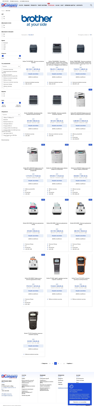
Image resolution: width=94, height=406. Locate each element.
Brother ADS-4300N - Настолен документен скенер (57, 222)
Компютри (60, 378)
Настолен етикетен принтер (10, 82)
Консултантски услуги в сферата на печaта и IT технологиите (28, 379)
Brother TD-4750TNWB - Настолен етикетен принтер (33, 61)
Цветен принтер (7, 86)
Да (3, 16)
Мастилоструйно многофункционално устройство (9, 75)
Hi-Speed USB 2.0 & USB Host (9, 128)
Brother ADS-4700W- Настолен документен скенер (33, 222)
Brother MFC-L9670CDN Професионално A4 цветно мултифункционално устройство (81, 112)
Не (3, 18)
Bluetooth (5, 43)
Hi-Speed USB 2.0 (7, 126)
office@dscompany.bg (14, 1)
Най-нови (31, 34)
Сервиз (23, 376)
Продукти (60, 376)
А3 (3, 94)
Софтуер (60, 382)
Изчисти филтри (5, 140)
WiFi (4, 49)
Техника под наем (26, 393)
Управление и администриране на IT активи (27, 390)
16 (91, 34)
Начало (3, 10)
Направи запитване (33, 73)
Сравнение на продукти (63, 386)
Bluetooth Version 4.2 (7, 121)
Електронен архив (44, 376)
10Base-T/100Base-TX (8, 117)
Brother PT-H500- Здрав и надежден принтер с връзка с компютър (57, 277)
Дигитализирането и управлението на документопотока (45, 387)
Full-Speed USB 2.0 (7, 123)
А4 (3, 96)
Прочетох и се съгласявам (79, 402)
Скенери (60, 380)
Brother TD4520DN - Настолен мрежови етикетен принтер (57, 112)
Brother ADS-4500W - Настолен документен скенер (80, 222)
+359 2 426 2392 (5, 1)
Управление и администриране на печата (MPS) (28, 384)
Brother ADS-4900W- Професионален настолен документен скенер (33, 277)
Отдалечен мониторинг (27, 387)
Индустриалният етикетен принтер (9, 72)
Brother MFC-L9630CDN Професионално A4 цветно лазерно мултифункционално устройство (33, 168)
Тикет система (80, 378)
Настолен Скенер (7, 84)
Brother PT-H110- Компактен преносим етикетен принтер (33, 332)
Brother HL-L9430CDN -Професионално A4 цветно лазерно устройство (80, 167)
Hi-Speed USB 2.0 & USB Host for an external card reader (11, 130)
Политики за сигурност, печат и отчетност (46, 383)
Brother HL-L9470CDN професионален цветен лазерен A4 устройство (56, 167)
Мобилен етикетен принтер (9, 78)
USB (4, 47)
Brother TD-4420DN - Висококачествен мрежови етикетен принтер (33, 112)
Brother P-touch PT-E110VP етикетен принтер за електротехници (80, 277)
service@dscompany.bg (24, 1)
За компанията (80, 376)
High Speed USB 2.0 (7, 133)
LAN (3, 45)
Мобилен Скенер (6, 80)
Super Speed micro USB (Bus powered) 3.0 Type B (9, 136)
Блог (77, 380)
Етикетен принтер (7, 69)
